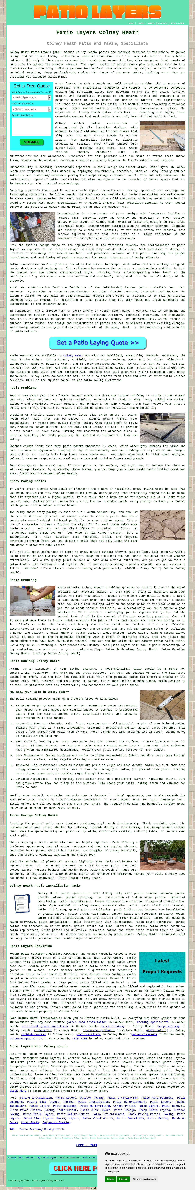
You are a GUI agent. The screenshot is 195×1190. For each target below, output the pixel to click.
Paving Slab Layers (43, 1101)
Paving (169, 1114)
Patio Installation (122, 1097)
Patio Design (124, 1110)
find (21, 1054)
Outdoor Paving (92, 1097)
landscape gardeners (99, 1030)
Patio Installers (130, 1118)
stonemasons (43, 1030)
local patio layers (56, 998)
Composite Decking (57, 1122)
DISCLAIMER (177, 23)
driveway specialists (26, 1038)
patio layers (127, 64)
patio (133, 194)
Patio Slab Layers (95, 1110)
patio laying (174, 1070)
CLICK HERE (18, 1091)
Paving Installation (36, 1097)
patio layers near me (120, 994)
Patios (69, 1101)
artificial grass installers (45, 1026)
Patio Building (64, 1106)
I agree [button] (110, 1179)
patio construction (109, 123)
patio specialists (75, 893)
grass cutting (157, 1030)
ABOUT (151, 23)
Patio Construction (98, 1118)
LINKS (141, 23)
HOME (131, 23)
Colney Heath (73, 355)
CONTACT (162, 23)
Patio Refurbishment (157, 1097)
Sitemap (12, 1158)
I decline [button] (123, 1179)
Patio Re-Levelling (95, 1106)
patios (105, 323)
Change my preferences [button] (144, 1179)
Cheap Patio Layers (154, 1110)
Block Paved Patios (25, 1110)
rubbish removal (33, 1034)
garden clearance (144, 1034)
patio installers (116, 112)
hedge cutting (169, 1026)
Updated (29, 1158)
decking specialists (153, 1022)
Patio (14, 355)
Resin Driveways (91, 1158)
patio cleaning (113, 1026)
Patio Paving (158, 1118)
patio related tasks (152, 930)
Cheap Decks (30, 1122)
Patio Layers (66, 1097)
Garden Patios (124, 1106)
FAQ (38, 1158)
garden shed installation (86, 1022)
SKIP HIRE (79, 1038)
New (20, 1158)
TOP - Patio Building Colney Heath (37, 1129)
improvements (19, 1022)
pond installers (88, 1034)
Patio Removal (173, 1106)
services (137, 1038)
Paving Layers (68, 1118)
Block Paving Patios (144, 1114)
